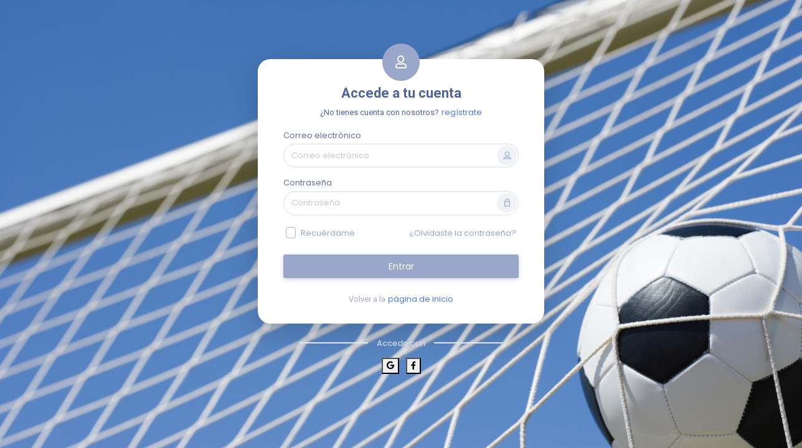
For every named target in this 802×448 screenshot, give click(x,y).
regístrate (461, 112)
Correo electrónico (322, 135)
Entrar (401, 266)
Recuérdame (328, 233)
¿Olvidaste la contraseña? (462, 233)
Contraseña (307, 183)
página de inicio (420, 299)
